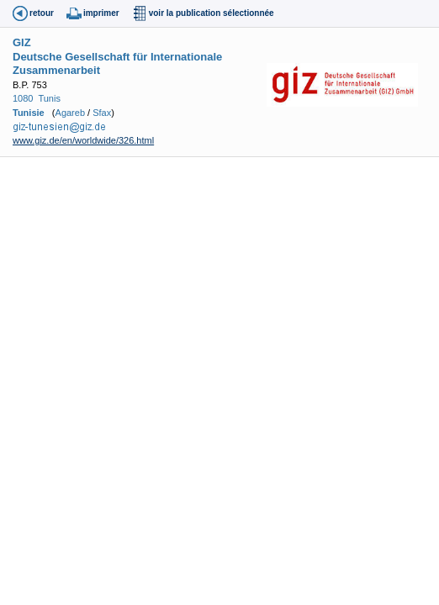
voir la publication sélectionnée (211, 13)
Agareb (70, 113)
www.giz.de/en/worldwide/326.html (83, 140)
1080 (23, 98)
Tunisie (29, 113)
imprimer (101, 13)
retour (41, 13)
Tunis (49, 98)
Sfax (102, 113)
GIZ (22, 42)
